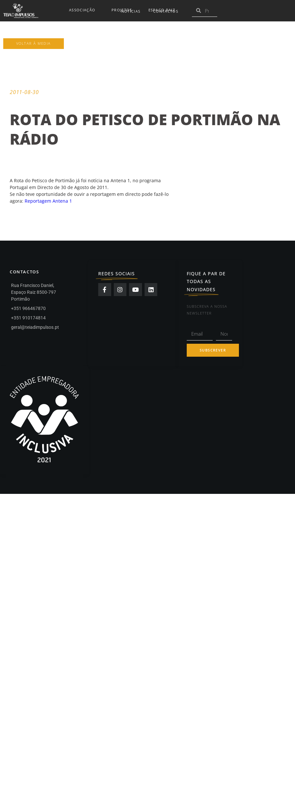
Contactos (165, 11)
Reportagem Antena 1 (48, 201)
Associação (84, 10)
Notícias (130, 11)
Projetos (123, 10)
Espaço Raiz (163, 10)
